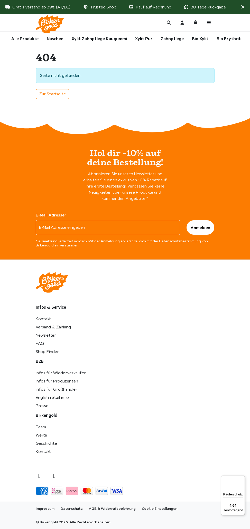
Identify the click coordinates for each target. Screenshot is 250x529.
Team (41, 426)
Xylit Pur (143, 38)
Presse (42, 405)
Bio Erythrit (229, 38)
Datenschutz (72, 508)
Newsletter (46, 335)
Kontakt (43, 318)
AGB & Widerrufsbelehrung (112, 508)
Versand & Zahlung (53, 327)
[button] (242, 7)
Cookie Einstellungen (159, 508)
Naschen (55, 38)
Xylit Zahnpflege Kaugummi (99, 38)
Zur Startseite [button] (52, 93)
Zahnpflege (172, 38)
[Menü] (242, 478)
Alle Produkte (25, 38)
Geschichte (46, 443)
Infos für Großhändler (56, 389)
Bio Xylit (200, 38)
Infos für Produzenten (57, 381)
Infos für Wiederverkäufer (61, 372)
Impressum (45, 508)
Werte (41, 435)
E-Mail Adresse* (51, 214)
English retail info (52, 397)
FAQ (40, 343)
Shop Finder (47, 351)
